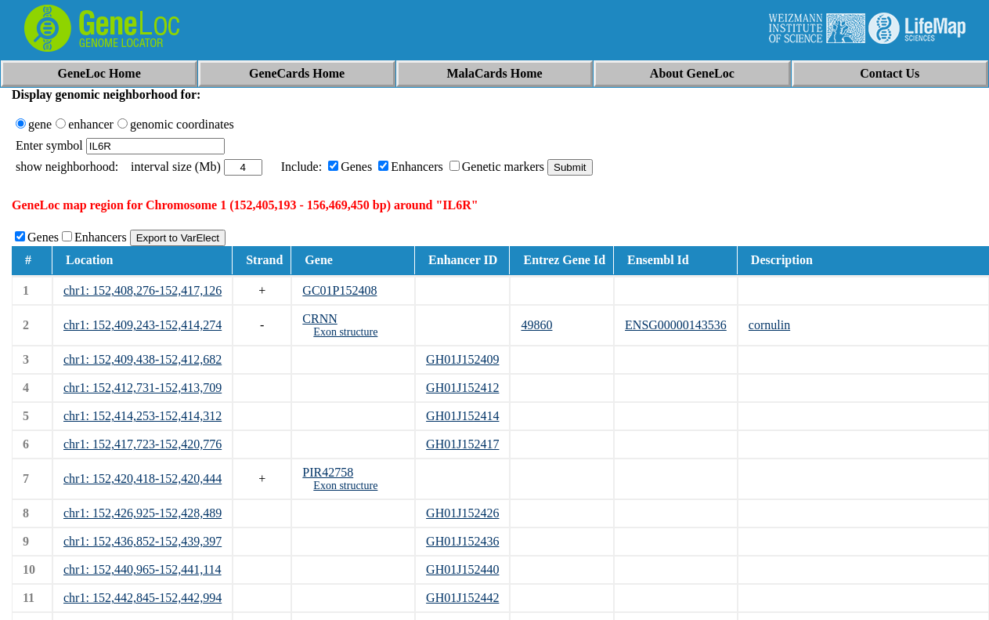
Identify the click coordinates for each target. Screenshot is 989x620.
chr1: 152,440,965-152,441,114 (142, 569)
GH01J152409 (462, 359)
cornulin (769, 325)
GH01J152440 (462, 569)
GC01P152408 (339, 290)
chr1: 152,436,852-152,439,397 (142, 541)
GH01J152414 (462, 415)
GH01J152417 (462, 444)
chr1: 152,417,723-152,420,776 (142, 444)
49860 (536, 325)
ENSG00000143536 (676, 325)
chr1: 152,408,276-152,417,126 (142, 290)
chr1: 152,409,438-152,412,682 (142, 359)
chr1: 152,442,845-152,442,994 (142, 597)
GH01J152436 (462, 541)
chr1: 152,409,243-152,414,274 (142, 325)
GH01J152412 (462, 387)
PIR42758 (327, 472)
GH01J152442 (462, 597)
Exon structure (345, 332)
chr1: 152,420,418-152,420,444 (142, 478)
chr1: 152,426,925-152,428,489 (142, 513)
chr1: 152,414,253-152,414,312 (142, 415)
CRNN (319, 318)
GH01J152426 (462, 513)
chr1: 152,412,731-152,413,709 (142, 387)
